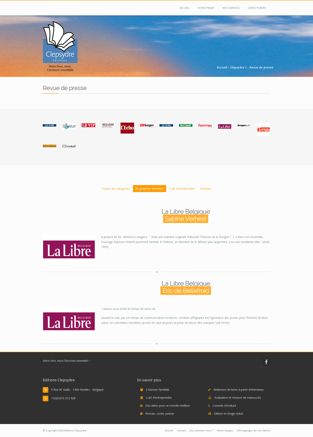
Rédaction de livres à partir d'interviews (238, 389)
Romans (205, 188)
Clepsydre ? (238, 67)
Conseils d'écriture (224, 405)
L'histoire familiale (157, 389)
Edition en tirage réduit (228, 413)
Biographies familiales (149, 188)
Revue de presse (261, 67)
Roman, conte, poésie (160, 413)
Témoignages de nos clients (253, 430)
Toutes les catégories (116, 188)
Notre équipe (225, 430)
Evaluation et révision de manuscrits (238, 397)
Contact (181, 430)
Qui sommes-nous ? (201, 430)
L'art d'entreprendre (182, 188)
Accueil (222, 67)
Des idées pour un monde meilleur (167, 405)
